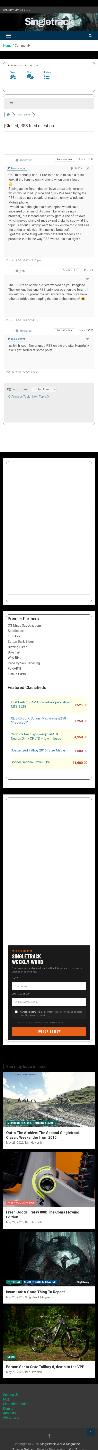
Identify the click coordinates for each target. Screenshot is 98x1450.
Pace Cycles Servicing (24, 663)
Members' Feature (19, 1123)
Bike (12, 72)
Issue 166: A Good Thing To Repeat (35, 1292)
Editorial (13, 1282)
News (11, 1357)
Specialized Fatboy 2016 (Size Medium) (40, 750)
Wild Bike (14, 658)
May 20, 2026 (14, 1372)
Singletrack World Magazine (60, 1444)
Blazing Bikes (17, 647)
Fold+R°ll (14, 668)
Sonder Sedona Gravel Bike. (30, 762)
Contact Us (11, 1395)
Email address (21, 993)
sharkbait (26, 160)
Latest (48, 72)
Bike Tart (14, 652)
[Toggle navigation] (8, 35)
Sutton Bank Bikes (21, 642)
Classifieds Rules (15, 1404)
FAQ (6, 1399)
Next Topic (40, 396)
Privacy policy (56, 1022)
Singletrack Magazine (40, 1282)
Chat (29, 72)
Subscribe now (49, 1031)
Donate (8, 1408)
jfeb (22, 271)
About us (9, 1413)
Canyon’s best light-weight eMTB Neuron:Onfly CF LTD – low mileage (36, 736)
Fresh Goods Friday (20, 1202)
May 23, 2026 (14, 1142)
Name (15, 978)
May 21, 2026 (14, 1297)
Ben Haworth (33, 1142)
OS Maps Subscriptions (25, 625)
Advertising (11, 1417)
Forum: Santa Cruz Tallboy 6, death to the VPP (45, 1367)
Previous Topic (19, 396)
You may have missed (26, 1066)
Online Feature (45, 1123)
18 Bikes (14, 636)
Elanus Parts (17, 674)
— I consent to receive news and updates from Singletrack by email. (51, 1013)
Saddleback (16, 631)
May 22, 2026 (14, 1222)
